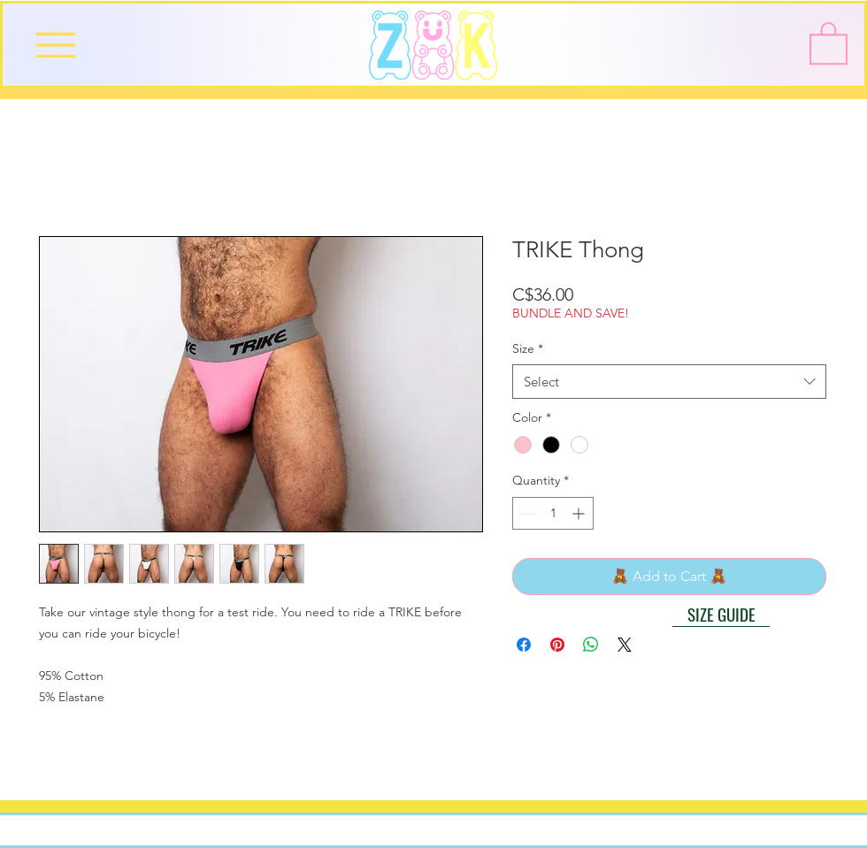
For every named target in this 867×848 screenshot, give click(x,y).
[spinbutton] (553, 513)
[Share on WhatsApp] (591, 644)
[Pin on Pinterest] (557, 644)
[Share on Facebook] (523, 644)
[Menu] (55, 45)
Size (527, 348)
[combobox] (669, 381)
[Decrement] (526, 513)
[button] (828, 42)
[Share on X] (624, 644)
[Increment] (580, 513)
